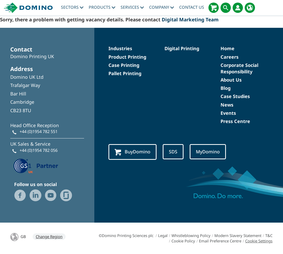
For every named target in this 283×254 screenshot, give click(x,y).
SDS (173, 151)
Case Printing (123, 65)
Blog (226, 88)
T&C (268, 235)
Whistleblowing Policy (191, 235)
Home (227, 48)
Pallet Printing (124, 73)
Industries (120, 48)
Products (102, 7)
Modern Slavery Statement (237, 235)
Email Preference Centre (220, 240)
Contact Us (191, 7)
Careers (230, 57)
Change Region (49, 236)
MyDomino (208, 151)
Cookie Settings (258, 240)
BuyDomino (132, 151)
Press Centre (235, 121)
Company (161, 7)
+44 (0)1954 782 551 (39, 131)
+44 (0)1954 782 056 (39, 150)
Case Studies (235, 96)
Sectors (72, 7)
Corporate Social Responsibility (239, 68)
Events (228, 113)
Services (132, 7)
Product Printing (127, 57)
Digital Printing (182, 48)
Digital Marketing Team (190, 19)
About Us (231, 80)
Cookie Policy (183, 240)
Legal (163, 235)
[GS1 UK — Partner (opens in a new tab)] (36, 165)
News (227, 105)
